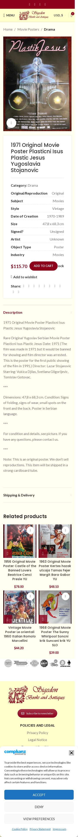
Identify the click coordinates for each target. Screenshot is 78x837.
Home (8, 29)
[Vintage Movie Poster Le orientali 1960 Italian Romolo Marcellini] (19, 607)
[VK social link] (60, 286)
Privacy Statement (40, 829)
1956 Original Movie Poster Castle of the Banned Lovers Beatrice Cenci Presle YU (19, 570)
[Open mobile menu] (9, 15)
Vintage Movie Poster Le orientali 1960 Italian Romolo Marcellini (20, 634)
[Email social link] (34, 286)
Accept (39, 795)
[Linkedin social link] (45, 4)
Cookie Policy (20, 829)
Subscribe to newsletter (37, 713)
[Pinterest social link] (40, 4)
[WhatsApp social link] (54, 286)
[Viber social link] (18, 292)
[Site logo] (34, 15)
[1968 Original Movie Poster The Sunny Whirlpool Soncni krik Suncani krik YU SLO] (55, 607)
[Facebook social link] (29, 4)
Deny (39, 807)
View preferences (39, 819)
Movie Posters (28, 29)
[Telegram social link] (13, 292)
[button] (71, 753)
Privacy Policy (37, 733)
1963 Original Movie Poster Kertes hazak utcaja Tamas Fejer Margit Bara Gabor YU (55, 570)
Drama (49, 29)
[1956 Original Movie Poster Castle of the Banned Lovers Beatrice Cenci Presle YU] (19, 541)
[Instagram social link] (34, 4)
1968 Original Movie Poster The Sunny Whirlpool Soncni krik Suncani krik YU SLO (55, 636)
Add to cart (43, 266)
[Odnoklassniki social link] (49, 286)
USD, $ (58, 15)
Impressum (59, 829)
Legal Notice (37, 740)
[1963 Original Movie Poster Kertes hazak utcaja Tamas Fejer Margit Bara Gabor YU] (55, 541)
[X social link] (28, 286)
